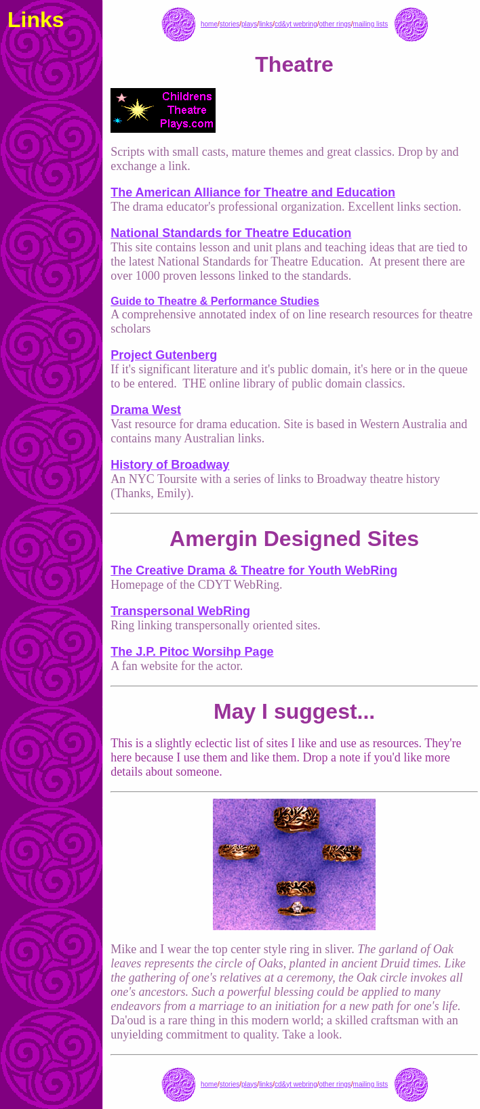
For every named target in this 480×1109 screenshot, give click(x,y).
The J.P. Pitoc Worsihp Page (192, 651)
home (209, 24)
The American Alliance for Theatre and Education (253, 192)
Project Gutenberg (164, 355)
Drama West (146, 410)
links (266, 24)
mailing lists (370, 24)
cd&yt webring (296, 24)
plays (249, 24)
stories (229, 24)
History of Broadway (170, 465)
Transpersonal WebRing (180, 611)
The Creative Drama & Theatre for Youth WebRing (254, 570)
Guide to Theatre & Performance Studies (215, 301)
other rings (335, 24)
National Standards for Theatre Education (231, 233)
